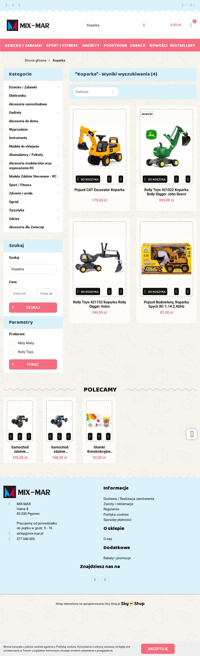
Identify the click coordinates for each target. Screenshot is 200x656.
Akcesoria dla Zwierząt (26, 227)
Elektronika (17, 96)
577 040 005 (7, 5)
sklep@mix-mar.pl (30, 533)
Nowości (158, 46)
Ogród (13, 202)
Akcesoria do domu (23, 121)
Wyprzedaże (18, 129)
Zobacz (138, 46)
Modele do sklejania (34, 146)
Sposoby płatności (117, 520)
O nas (107, 539)
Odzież (34, 219)
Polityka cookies (116, 515)
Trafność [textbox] (82, 92)
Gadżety (91, 46)
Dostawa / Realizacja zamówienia (128, 499)
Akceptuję (158, 649)
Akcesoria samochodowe (28, 104)
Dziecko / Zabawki (24, 46)
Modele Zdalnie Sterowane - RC (34, 176)
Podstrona (115, 46)
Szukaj (33, 307)
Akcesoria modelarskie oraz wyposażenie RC (34, 165)
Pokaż (33, 364)
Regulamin (111, 509)
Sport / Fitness (63, 46)
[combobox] (96, 92)
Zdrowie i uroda (34, 193)
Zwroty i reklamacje (118, 504)
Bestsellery (182, 46)
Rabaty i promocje (117, 558)
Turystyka (34, 210)
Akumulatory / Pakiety (34, 155)
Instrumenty (34, 138)
